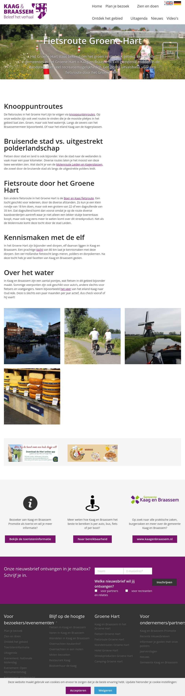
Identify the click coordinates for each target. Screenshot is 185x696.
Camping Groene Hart (109, 661)
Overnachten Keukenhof (64, 644)
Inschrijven (164, 582)
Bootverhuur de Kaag (62, 666)
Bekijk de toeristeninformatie (30, 539)
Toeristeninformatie (16, 647)
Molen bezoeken (59, 655)
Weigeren (105, 690)
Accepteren (78, 690)
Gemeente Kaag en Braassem (159, 662)
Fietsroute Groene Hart (109, 639)
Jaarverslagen (148, 651)
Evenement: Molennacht (19, 677)
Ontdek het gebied (16, 642)
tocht (39, 250)
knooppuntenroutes (82, 114)
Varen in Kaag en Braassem (66, 633)
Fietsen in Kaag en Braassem (67, 627)
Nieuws (144, 657)
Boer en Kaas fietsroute (79, 198)
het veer (65, 289)
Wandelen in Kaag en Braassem (69, 638)
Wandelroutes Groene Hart (112, 645)
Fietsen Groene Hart (107, 634)
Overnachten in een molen (66, 649)
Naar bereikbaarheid (92, 539)
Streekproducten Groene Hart (114, 656)
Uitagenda (10, 653)
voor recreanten (141, 591)
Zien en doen (12, 636)
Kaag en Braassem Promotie (158, 631)
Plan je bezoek (13, 631)
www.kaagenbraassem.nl (155, 539)
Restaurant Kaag (59, 660)
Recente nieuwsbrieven (155, 636)
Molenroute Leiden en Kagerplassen (79, 164)
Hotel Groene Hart (106, 650)
